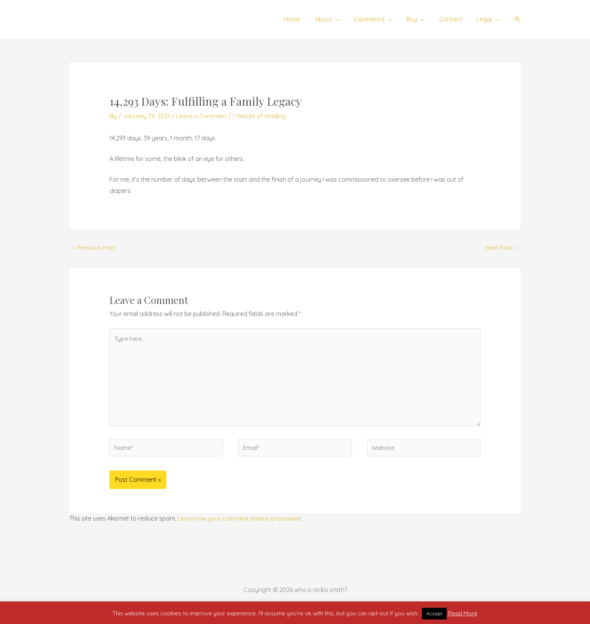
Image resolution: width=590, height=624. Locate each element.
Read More (462, 613)
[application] (347, 19)
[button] (517, 19)
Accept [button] (434, 613)
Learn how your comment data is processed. (240, 520)
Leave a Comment (201, 116)
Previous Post (92, 248)
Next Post (502, 248)
